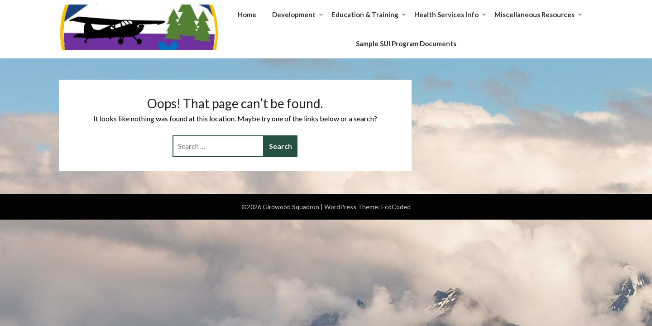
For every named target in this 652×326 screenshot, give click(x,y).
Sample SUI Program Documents (406, 43)
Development (294, 14)
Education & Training (364, 14)
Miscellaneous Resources (534, 14)
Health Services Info (446, 14)
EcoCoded (396, 207)
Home (247, 14)
